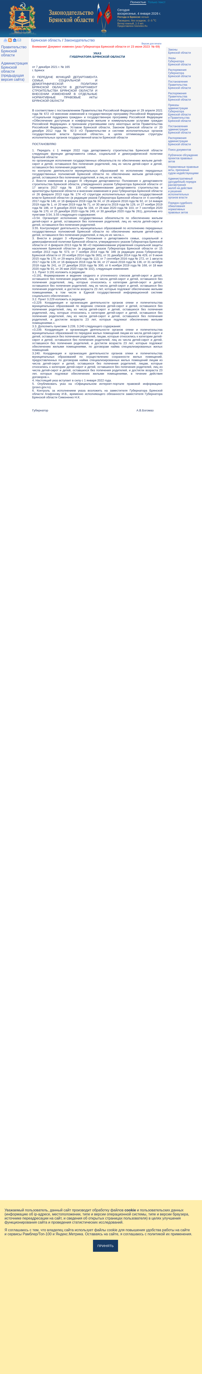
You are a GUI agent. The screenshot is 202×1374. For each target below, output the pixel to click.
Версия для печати (151, 43)
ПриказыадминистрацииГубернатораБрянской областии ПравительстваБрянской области (179, 113)
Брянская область (46, 40)
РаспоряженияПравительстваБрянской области (179, 96)
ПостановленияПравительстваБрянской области (179, 85)
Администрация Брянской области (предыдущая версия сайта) (14, 71)
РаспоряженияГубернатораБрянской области (179, 73)
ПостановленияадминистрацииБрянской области (179, 129)
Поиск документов (179, 149)
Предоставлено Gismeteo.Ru (132, 26)
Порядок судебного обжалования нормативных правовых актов (180, 207)
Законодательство (79, 40)
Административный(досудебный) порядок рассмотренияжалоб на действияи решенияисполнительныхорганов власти (182, 188)
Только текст (156, 2)
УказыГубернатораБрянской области (179, 61)
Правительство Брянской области (13, 51)
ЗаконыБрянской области (179, 51)
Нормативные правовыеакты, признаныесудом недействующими (183, 170)
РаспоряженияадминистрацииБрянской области (179, 141)
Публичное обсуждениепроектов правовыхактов (183, 158)
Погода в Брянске (129, 16)
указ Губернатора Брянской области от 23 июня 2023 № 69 (117, 46)
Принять (105, 1246)
